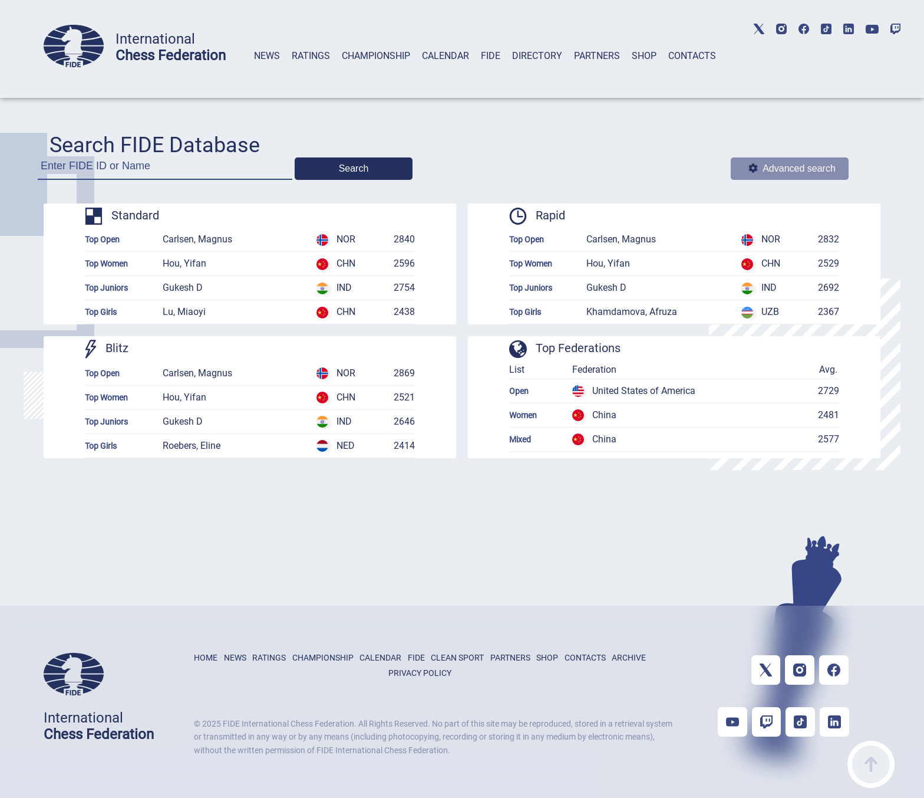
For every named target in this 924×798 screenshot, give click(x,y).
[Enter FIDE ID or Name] (165, 169)
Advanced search (792, 168)
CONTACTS (692, 55)
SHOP (644, 55)
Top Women (106, 263)
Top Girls (101, 312)
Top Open (102, 239)
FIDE (490, 55)
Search (354, 168)
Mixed (520, 439)
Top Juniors (106, 288)
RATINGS (311, 55)
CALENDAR (445, 55)
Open (519, 391)
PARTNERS (597, 55)
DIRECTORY (537, 55)
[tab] (267, 71)
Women (523, 415)
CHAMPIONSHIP (376, 55)
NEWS (267, 55)
